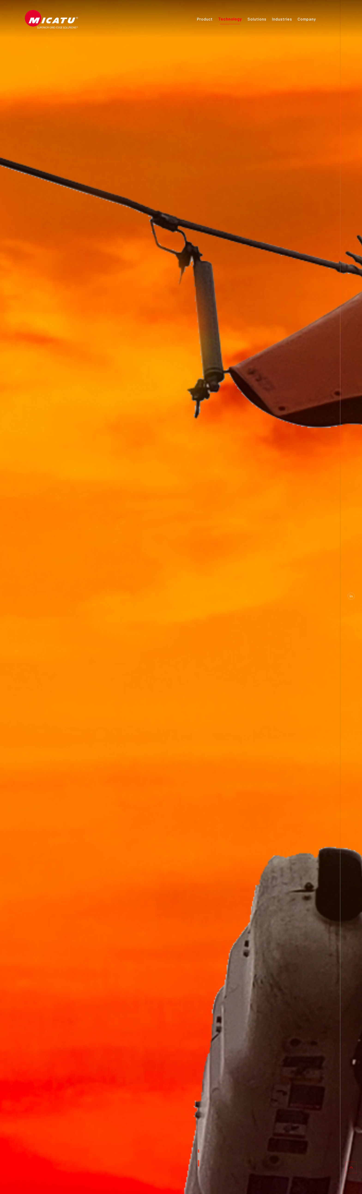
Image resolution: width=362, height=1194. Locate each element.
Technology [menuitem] (230, 18)
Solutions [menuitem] (256, 18)
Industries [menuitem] (282, 18)
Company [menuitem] (307, 18)
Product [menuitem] (205, 18)
